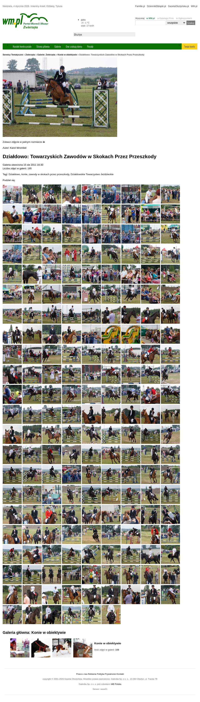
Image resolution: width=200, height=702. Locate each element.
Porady (90, 46)
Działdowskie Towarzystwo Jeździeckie (92, 174)
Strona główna (42, 46)
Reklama (92, 674)
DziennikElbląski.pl (156, 6)
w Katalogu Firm (165, 18)
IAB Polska (116, 684)
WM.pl (194, 6)
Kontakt (120, 674)
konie (24, 174)
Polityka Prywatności (106, 674)
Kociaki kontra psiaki (22, 46)
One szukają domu (74, 46)
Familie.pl (140, 6)
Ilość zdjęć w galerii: (106, 649)
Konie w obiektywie (67, 55)
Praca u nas (81, 674)
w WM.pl (150, 18)
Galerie (57, 46)
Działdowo (14, 174)
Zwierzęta (30, 55)
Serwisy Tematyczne (13, 55)
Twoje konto (189, 46)
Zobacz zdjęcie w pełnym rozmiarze (24, 142)
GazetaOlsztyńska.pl (178, 6)
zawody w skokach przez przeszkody (49, 174)
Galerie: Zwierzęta (46, 55)
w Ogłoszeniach (184, 18)
